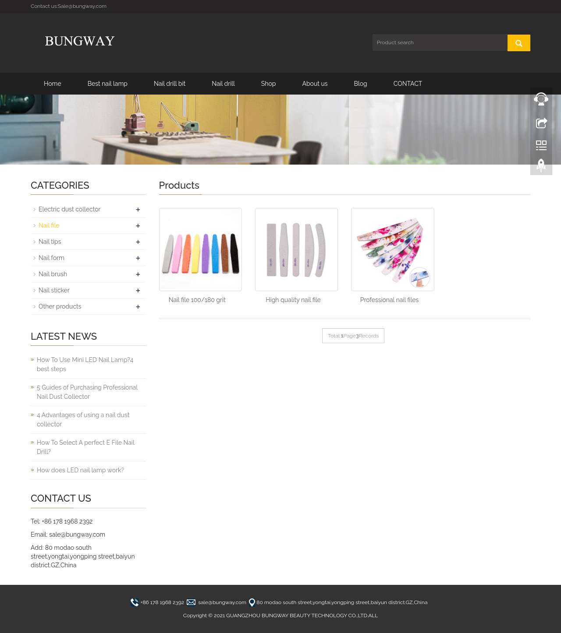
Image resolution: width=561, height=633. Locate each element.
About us (314, 83)
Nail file (49, 225)
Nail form (51, 257)
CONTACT (408, 83)
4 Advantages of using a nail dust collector (83, 419)
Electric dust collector (69, 209)
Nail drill (223, 83)
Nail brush (53, 274)
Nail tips (50, 241)
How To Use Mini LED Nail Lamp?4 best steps (85, 364)
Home (52, 83)
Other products (60, 306)
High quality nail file (293, 299)
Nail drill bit (169, 83)
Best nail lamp (108, 83)
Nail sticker (54, 290)
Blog (360, 83)
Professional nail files (389, 299)
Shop (268, 83)
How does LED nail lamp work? (80, 470)
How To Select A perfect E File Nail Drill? (85, 447)
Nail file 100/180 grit (197, 299)
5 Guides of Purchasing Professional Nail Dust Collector (87, 392)
